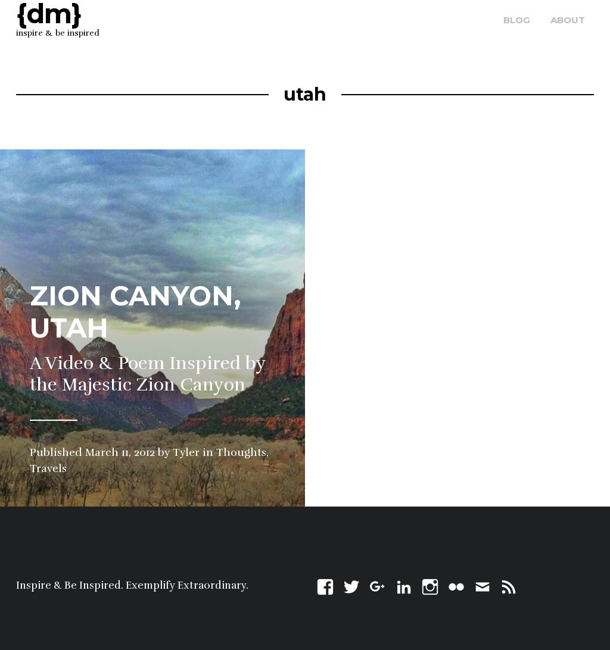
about (567, 20)
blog (516, 20)
